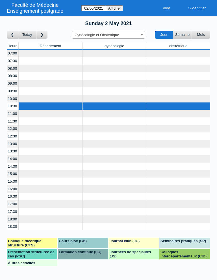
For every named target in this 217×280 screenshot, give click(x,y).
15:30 (12, 181)
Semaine (182, 34)
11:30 (12, 121)
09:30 (12, 91)
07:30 (12, 61)
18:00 (12, 219)
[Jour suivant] (42, 35)
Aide (166, 8)
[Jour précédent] (12, 35)
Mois (201, 34)
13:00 (12, 144)
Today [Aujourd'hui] (27, 34)
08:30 (12, 76)
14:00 (12, 159)
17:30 (12, 211)
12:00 (12, 128)
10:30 (12, 106)
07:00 (12, 53)
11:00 (12, 113)
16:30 (12, 196)
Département (50, 46)
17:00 (12, 204)
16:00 (12, 189)
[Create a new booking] (51, 53)
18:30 (12, 226)
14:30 (12, 166)
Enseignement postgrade (35, 11)
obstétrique (178, 46)
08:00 (12, 68)
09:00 (12, 83)
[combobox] (108, 35)
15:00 (12, 174)
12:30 (12, 136)
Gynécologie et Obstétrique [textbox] (97, 35)
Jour (164, 34)
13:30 (12, 151)
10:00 (12, 99)
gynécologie (114, 46)
